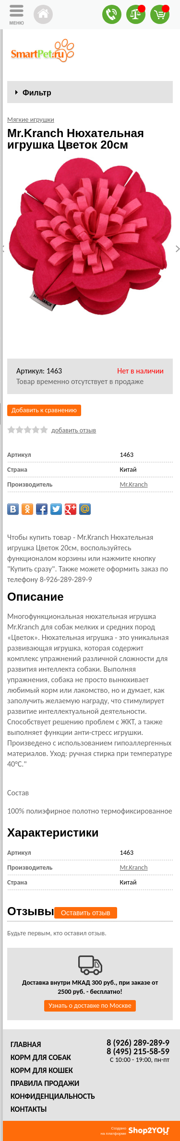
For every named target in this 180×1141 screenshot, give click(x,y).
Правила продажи (45, 1083)
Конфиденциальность (53, 1096)
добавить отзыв (73, 430)
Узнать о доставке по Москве (89, 1005)
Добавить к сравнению (44, 410)
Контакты (29, 1109)
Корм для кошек (42, 1070)
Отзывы (30, 911)
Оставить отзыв (85, 913)
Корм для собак (41, 1057)
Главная (26, 1044)
